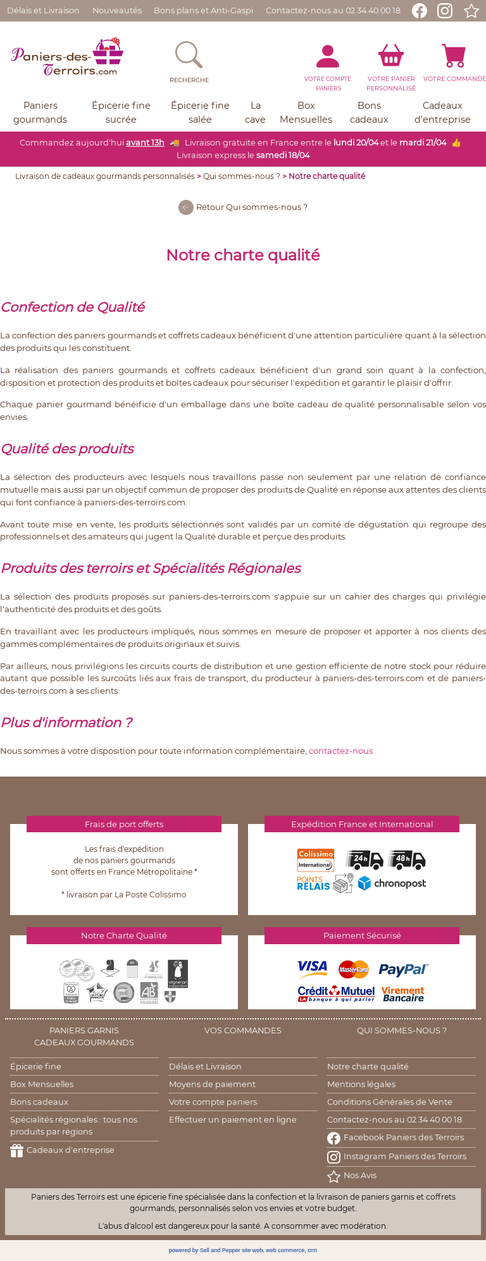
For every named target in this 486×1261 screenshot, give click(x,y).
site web (252, 1250)
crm (312, 1250)
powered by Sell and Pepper (204, 1250)
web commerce (285, 1250)
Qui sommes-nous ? (241, 176)
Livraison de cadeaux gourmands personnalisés (105, 176)
